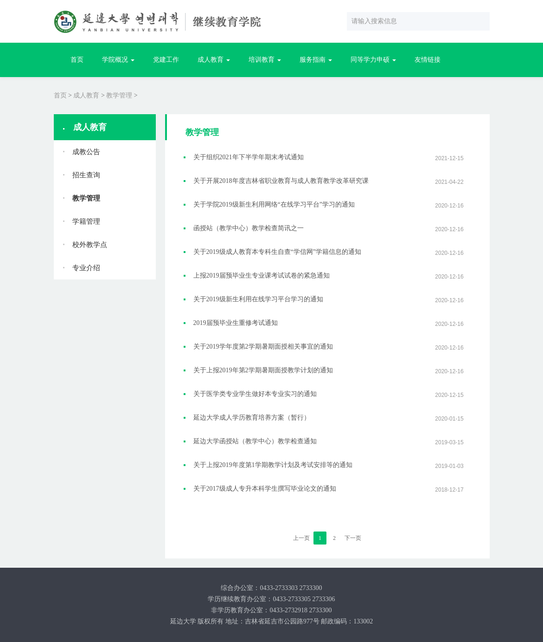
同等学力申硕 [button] (373, 59)
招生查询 (86, 175)
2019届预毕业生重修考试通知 (235, 322)
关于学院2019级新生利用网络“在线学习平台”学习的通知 (274, 204)
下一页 (353, 538)
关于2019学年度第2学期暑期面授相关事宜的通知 (263, 346)
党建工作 (166, 59)
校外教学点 (89, 244)
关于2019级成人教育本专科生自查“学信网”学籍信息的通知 (277, 251)
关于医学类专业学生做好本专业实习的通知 (255, 393)
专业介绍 (86, 268)
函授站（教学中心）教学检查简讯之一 (248, 228)
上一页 (301, 538)
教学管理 (119, 95)
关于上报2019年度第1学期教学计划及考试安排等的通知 (272, 464)
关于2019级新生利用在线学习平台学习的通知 (258, 299)
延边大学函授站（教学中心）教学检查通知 (255, 441)
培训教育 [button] (265, 59)
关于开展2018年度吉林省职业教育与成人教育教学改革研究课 (281, 180)
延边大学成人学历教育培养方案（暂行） (251, 417)
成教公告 (86, 152)
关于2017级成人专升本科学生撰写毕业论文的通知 (264, 488)
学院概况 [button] (118, 59)
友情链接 (428, 59)
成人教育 (86, 95)
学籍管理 (86, 221)
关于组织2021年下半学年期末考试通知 (248, 157)
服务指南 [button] (316, 59)
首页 (76, 59)
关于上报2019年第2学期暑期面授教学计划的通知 (263, 370)
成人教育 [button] (214, 59)
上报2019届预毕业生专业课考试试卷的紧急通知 (261, 275)
